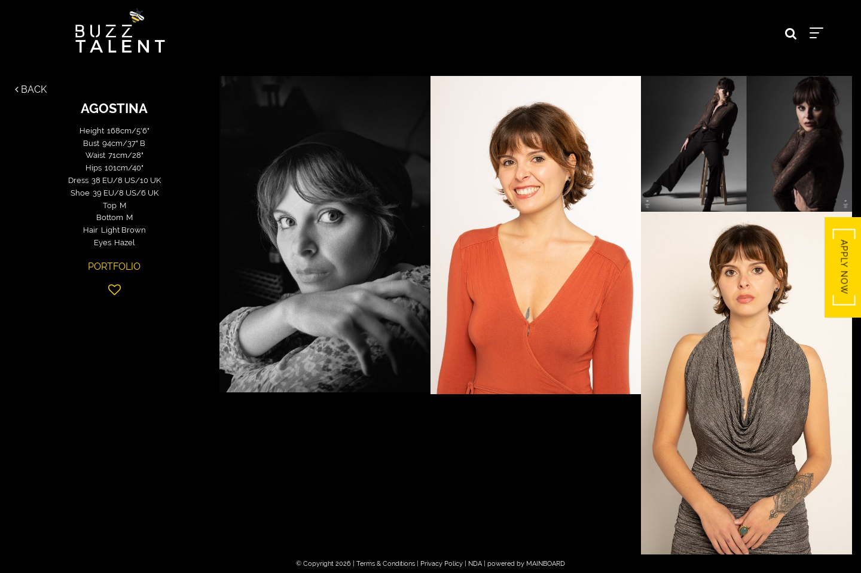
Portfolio (114, 266)
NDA (475, 564)
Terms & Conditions (385, 564)
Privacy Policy (441, 564)
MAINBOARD (545, 564)
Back (31, 89)
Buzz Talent (120, 30)
